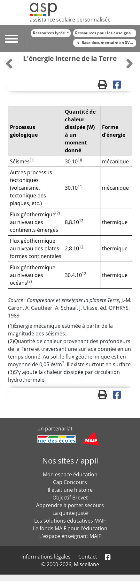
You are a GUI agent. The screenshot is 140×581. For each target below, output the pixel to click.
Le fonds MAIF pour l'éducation (70, 528)
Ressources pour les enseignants (105, 33)
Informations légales (46, 556)
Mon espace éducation (70, 474)
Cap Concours (70, 482)
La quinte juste (70, 512)
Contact (87, 556)
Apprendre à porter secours (70, 505)
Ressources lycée (49, 33)
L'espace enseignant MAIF (70, 536)
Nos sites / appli (70, 460)
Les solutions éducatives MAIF (70, 520)
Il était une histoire (70, 489)
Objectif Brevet (70, 497)
